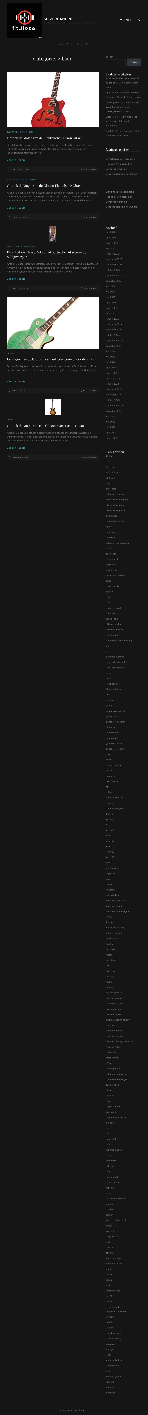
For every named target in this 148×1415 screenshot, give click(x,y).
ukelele (109, 1322)
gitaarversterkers (115, 748)
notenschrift (112, 1057)
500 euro (110, 477)
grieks (109, 759)
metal (109, 954)
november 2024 (114, 329)
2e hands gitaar (114, 472)
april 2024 (111, 367)
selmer (109, 1214)
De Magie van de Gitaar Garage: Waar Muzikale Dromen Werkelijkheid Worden (123, 107)
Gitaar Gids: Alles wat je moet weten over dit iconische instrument (121, 121)
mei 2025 (111, 297)
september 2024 (114, 340)
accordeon (111, 488)
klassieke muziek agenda (119, 911)
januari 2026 (112, 253)
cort (108, 602)
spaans (109, 1247)
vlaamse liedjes (114, 1360)
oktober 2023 (113, 400)
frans (108, 678)
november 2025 (114, 264)
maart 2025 (112, 308)
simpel (109, 1225)
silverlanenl (90, 169)
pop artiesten (113, 1106)
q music (110, 1122)
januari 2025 (112, 318)
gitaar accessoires (115, 710)
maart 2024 (112, 373)
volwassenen (112, 1365)
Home (60, 44)
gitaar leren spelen (115, 721)
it (106, 824)
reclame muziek (114, 1149)
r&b (107, 1133)
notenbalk (111, 1052)
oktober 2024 (113, 335)
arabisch (110, 537)
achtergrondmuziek (116, 494)
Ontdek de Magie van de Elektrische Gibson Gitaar (44, 138)
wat (108, 1371)
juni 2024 (110, 356)
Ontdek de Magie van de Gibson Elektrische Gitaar (44, 185)
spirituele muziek (114, 1263)
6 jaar (109, 483)
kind (108, 878)
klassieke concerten (116, 900)
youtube (110, 1387)
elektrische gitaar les (116, 662)
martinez (110, 949)
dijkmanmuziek (113, 624)
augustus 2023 (113, 410)
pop (108, 1101)
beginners (111, 564)
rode (108, 1193)
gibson (32, 132)
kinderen (110, 889)
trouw (109, 1301)
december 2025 (114, 259)
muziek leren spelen (116, 998)
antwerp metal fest (116, 521)
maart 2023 (112, 438)
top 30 (109, 1296)
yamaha (110, 1381)
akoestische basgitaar (117, 499)
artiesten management (118, 542)
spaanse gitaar (114, 1258)
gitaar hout (111, 716)
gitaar (109, 705)
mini (108, 965)
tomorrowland (113, 1290)
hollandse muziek (114, 797)
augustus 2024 (113, 345)
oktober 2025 (113, 270)
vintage (110, 1349)
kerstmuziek (112, 868)
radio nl (109, 1144)
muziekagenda (113, 1008)
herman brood (113, 781)
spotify (109, 1269)
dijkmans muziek (114, 629)
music (109, 981)
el (107, 651)
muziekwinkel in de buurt (118, 1019)
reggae (109, 1155)
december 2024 (114, 324)
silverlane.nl (59, 19)
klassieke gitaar (114, 906)
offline (109, 1063)
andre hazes (112, 515)
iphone (109, 819)
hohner (109, 792)
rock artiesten (113, 1182)
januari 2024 (112, 383)
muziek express (114, 992)
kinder (109, 884)
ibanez (109, 813)
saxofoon (110, 1209)
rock (108, 1171)
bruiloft (109, 591)
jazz (108, 862)
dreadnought (112, 635)
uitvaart (110, 1316)
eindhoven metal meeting (119, 640)
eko (107, 645)
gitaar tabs (111, 727)
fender (109, 673)
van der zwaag (113, 1338)
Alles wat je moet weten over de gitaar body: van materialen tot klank (122, 83)
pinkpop (110, 1095)
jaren (108, 835)
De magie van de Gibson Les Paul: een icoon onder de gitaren (52, 359)
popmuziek (111, 1111)
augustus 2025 (113, 280)
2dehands (111, 467)
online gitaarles (114, 1068)
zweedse (110, 1392)
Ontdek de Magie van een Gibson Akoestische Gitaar (45, 425)
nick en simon (112, 1046)
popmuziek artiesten (116, 1117)
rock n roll (111, 1187)
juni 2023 (110, 421)
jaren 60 (110, 840)
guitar (109, 770)
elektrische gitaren (115, 667)
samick (109, 1204)
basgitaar (111, 553)
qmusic (109, 1128)
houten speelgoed (115, 808)
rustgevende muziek (116, 1198)
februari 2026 (113, 248)
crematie (110, 613)
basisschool (112, 559)
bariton (109, 548)
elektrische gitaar (17, 132)
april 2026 (111, 237)
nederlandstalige (114, 1036)
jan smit (110, 830)
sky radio (110, 1231)
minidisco (110, 971)
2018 (108, 461)
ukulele (109, 1327)
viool (108, 1354)
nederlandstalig (114, 1030)
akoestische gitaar (17, 246)
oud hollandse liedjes (116, 1079)
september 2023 (114, 405)
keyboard (111, 873)
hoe (107, 786)
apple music (112, 532)
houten (109, 803)
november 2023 (114, 394)
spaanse (110, 1252)
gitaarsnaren (112, 738)
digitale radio (113, 618)
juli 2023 (110, 416)
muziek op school (114, 1003)
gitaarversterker (114, 743)
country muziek (113, 607)
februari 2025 (113, 313)
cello (108, 597)
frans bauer (112, 683)
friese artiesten (113, 689)
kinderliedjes (112, 895)
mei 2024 (111, 362)
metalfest (111, 960)
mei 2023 (111, 427)
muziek (109, 987)
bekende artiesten (115, 575)
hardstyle (111, 775)
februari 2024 (113, 378)
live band (110, 922)
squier (109, 1274)
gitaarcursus (112, 732)
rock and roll (112, 1176)
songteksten (112, 1236)
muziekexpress (113, 1014)
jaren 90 (110, 857)
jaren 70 (110, 846)
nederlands (111, 1025)
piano (109, 1090)
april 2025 (111, 302)
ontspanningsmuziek (116, 1074)
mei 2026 (111, 232)
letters (109, 916)
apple (109, 526)
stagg (109, 1279)
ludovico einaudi (114, 933)
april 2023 (111, 432)
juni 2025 (110, 291)
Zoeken (109, 56)
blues (108, 580)
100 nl (109, 456)
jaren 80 (110, 851)
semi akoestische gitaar (118, 1220)
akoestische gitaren (116, 510)
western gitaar (113, 1376)
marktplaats (112, 938)
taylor (109, 1285)
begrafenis (111, 570)
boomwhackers (114, 586)
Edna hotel (112, 191)
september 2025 (114, 275)
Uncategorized (113, 1333)
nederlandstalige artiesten (119, 1041)
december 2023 (114, 389)
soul (108, 1241)
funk (108, 694)
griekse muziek (113, 765)
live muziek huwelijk (116, 927)
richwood (110, 1166)
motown (110, 976)
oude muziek (112, 1084)
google (109, 754)
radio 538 (111, 1139)
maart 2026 (112, 242)
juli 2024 (110, 351)
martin (109, 943)
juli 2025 (110, 286)
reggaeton (111, 1160)
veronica (110, 1343)
